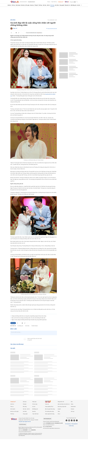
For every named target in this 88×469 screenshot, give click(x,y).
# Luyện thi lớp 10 (31, 1)
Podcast (48, 1)
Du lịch (78, 5)
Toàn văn (47, 404)
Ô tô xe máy (34, 404)
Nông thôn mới (61, 401)
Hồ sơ (59, 413)
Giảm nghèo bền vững (49, 413)
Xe (69, 5)
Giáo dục (32, 5)
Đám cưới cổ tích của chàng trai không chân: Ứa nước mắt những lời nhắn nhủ (28, 317)
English (59, 409)
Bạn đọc (34, 411)
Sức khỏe (57, 5)
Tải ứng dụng (67, 423)
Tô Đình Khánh (35, 325)
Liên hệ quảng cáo (47, 418)
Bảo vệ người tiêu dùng (50, 409)
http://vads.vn (49, 426)
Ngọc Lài (15, 28)
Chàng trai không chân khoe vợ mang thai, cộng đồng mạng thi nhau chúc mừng (29, 316)
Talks (59, 411)
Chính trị (9, 5)
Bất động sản (73, 5)
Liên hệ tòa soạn (22, 424)
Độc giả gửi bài (74, 423)
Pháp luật (67, 5)
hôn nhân (27, 325)
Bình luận (13, 323)
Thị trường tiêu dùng (49, 411)
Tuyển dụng (71, 425)
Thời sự (13, 5)
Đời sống (52, 5)
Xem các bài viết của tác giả (52, 28)
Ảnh (72, 401)
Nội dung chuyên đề (62, 406)
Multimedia (73, 406)
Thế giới (36, 5)
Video (72, 404)
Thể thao (40, 5)
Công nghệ (61, 5)
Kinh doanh (18, 5)
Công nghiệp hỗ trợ (49, 406)
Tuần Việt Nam (54, 1)
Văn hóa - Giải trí (46, 5)
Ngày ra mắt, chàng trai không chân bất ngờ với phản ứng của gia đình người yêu (29, 319)
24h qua (72, 411)
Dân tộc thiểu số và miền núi (63, 404)
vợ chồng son (20, 325)
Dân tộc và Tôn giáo (25, 5)
